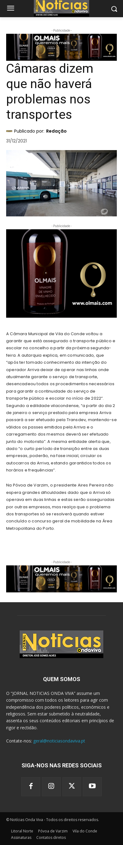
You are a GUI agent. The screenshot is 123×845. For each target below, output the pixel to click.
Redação (56, 131)
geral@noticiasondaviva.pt (59, 741)
